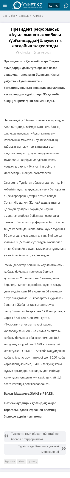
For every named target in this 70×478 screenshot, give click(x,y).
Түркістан (10, 461)
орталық (32, 461)
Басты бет (9, 15)
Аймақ (37, 15)
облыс (21, 461)
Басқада (24, 15)
